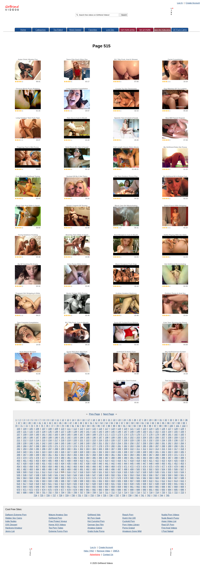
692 (157, 490)
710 (100, 492)
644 (25, 487)
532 (169, 472)
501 (144, 469)
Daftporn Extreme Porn (16, 515)
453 (182, 463)
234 (163, 440)
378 (50, 458)
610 (151, 481)
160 (37, 434)
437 (81, 463)
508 (18, 472)
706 (75, 492)
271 (56, 446)
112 (75, 429)
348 (31, 455)
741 (142, 495)
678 (69, 490)
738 (123, 495)
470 (119, 466)
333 (106, 452)
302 (81, 449)
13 (68, 420)
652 (75, 487)
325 (56, 452)
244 (56, 443)
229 (132, 440)
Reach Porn (127, 515)
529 (151, 472)
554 (138, 475)
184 (18, 437)
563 (25, 478)
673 (37, 490)
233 (157, 440)
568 (56, 478)
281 (119, 446)
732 (86, 495)
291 (182, 446)
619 (37, 484)
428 (25, 463)
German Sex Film (96, 525)
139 (75, 432)
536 (25, 475)
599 (81, 481)
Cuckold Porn (128, 521)
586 (169, 478)
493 (94, 469)
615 (182, 481)
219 (69, 440)
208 (169, 437)
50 (86, 423)
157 (18, 434)
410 (81, 461)
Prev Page (94, 414)
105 (31, 429)
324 (50, 452)
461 (62, 466)
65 (163, 423)
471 (125, 466)
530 (157, 472)
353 (62, 455)
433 (56, 463)
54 (107, 423)
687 (125, 490)
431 (43, 463)
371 (176, 455)
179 (157, 434)
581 (138, 478)
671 (25, 490)
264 (182, 443)
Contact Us (108, 554)
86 (98, 426)
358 (94, 455)
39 (29, 423)
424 (169, 461)
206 (157, 437)
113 (81, 429)
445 (132, 463)
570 (69, 478)
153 (163, 432)
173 (119, 434)
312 (144, 449)
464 (81, 466)
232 (151, 440)
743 (155, 495)
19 (99, 420)
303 (88, 449)
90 (119, 426)
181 (169, 434)
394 (151, 458)
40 (35, 423)
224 (100, 440)
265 (18, 446)
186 (31, 437)
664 (151, 487)
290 (176, 446)
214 (37, 440)
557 (157, 475)
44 (55, 423)
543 (69, 475)
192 (69, 437)
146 (119, 432)
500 (138, 469)
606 (125, 481)
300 (69, 449)
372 (182, 455)
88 (109, 426)
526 (132, 472)
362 (119, 455)
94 (140, 426)
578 (119, 478)
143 (100, 432)
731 (79, 495)
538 (37, 475)
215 (43, 440)
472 (132, 466)
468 (106, 466)
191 (62, 437)
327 (69, 452)
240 (31, 443)
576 (106, 478)
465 (88, 466)
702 (50, 492)
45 (60, 423)
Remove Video (103, 551)
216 (50, 440)
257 (138, 443)
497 (119, 469)
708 (88, 492)
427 (18, 463)
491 (81, 469)
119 (119, 429)
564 (31, 478)
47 (71, 423)
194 (81, 437)
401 (25, 461)
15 (78, 420)
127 (169, 429)
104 (25, 429)
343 (169, 452)
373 (18, 458)
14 (73, 420)
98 (160, 426)
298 (56, 449)
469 (113, 466)
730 (73, 495)
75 (42, 426)
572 (81, 478)
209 (176, 437)
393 (144, 458)
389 (119, 458)
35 (181, 420)
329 (81, 452)
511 (37, 472)
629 (100, 484)
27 (140, 420)
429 (31, 463)
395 (157, 458)
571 (75, 478)
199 (113, 437)
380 (62, 458)
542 (62, 475)
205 (151, 437)
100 (171, 426)
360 (106, 455)
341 (157, 452)
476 (157, 466)
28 (145, 420)
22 (114, 420)
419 (138, 461)
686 (119, 490)
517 (75, 472)
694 (169, 490)
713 (119, 492)
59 (132, 423)
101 (177, 426)
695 (176, 490)
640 (169, 484)
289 (169, 446)
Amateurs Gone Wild (132, 531)
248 (81, 443)
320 (25, 452)
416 (119, 461)
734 (98, 495)
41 (40, 423)
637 (151, 484)
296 (43, 449)
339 (144, 452)
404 (43, 461)
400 (18, 461)
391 (132, 458)
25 (130, 420)
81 (73, 426)
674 (43, 490)
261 (163, 443)
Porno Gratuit (128, 528)
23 (119, 420)
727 (54, 495)
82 (78, 426)
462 (69, 466)
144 (106, 432)
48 (76, 423)
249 (88, 443)
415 (113, 461)
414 (106, 461)
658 (113, 487)
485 (43, 469)
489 (69, 469)
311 (138, 449)
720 (163, 492)
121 (132, 429)
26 (135, 420)
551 (119, 475)
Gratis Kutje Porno (96, 531)
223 (94, 440)
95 (145, 426)
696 (182, 490)
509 (25, 472)
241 (37, 443)
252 (106, 443)
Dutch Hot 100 (129, 518)
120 (125, 429)
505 (169, 469)
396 (163, 458)
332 (100, 452)
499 (132, 469)
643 (18, 487)
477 (163, 466)
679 (75, 490)
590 (25, 481)
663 (144, 487)
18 (94, 420)
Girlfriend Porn (55, 518)
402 (31, 461)
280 (113, 446)
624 (69, 484)
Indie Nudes (10, 521)
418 (132, 461)
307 (113, 449)
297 (50, 449)
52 (96, 423)
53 (101, 423)
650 (62, 487)
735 (104, 495)
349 (37, 455)
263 (176, 443)
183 (182, 434)
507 (182, 469)
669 (182, 487)
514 (56, 472)
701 (43, 492)
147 (125, 432)
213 (31, 440)
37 (19, 423)
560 (176, 475)
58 (127, 423)
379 (56, 458)
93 (134, 426)
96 (150, 426)
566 (43, 478)
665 (157, 487)
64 (158, 423)
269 (43, 446)
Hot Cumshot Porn (96, 521)
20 (104, 420)
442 (113, 463)
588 (182, 478)
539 (43, 475)
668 (176, 487)
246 (69, 443)
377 (43, 458)
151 (151, 432)
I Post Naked (167, 531)
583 (151, 478)
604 (113, 481)
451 (169, 463)
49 (81, 423)
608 (138, 481)
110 (62, 429)
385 (94, 458)
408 (69, 461)
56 (117, 423)
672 (31, 490)
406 (56, 461)
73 (32, 426)
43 (50, 423)
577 (113, 478)
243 (50, 443)
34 (176, 420)
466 (94, 466)
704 (62, 492)
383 (81, 458)
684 (106, 490)
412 (94, 461)
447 (144, 463)
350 (43, 455)
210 (182, 437)
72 (27, 426)
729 (67, 495)
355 (75, 455)
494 (100, 469)
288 (163, 446)
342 (163, 452)
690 (144, 490)
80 (68, 426)
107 (43, 429)
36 (186, 420)
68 (178, 423)
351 (50, 455)
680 (81, 490)
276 (88, 446)
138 (69, 432)
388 (113, 458)
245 (62, 443)
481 (18, 469)
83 (83, 426)
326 (62, 452)
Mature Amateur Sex (58, 515)
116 (100, 429)
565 (37, 478)
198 (106, 437)
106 (37, 429)
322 (37, 452)
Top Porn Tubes (56, 528)
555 (144, 475)
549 (106, 475)
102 (184, 426)
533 (176, 472)
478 (169, 466)
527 (138, 472)
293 (25, 449)
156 (182, 432)
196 (94, 437)
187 (37, 437)
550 (113, 475)
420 (144, 461)
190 (56, 437)
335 (119, 452)
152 (157, 432)
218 (62, 440)
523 (113, 472)
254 (119, 443)
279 (106, 446)
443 (119, 463)
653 (81, 487)
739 (130, 495)
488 (62, 469)
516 (69, 472)
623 (62, 484)
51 (91, 423)
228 (125, 440)
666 (163, 487)
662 (138, 487)
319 (18, 452)
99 (165, 426)
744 (161, 495)
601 (94, 481)
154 (169, 432)
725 (42, 495)
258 (144, 443)
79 (62, 426)
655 (94, 487)
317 (176, 449)
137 (62, 432)
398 (176, 458)
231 (144, 440)
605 (119, 481)
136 (56, 432)
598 (75, 481)
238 (18, 443)
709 (94, 492)
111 (69, 429)
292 (18, 449)
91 (124, 426)
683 (100, 490)
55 (112, 423)
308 (119, 449)
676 (56, 490)
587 (176, 478)
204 (144, 437)
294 (31, 449)
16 (83, 420)
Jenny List (10, 531)
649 (56, 487)
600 (88, 481)
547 (94, 475)
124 (151, 429)
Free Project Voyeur (58, 521)
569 (62, 478)
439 (94, 463)
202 (132, 437)
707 (81, 492)
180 (163, 434)
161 (43, 434)
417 (125, 461)
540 (50, 475)
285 (144, 446)
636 (144, 484)
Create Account (193, 3)
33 (171, 420)
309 (125, 449)
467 (100, 466)
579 (125, 478)
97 (155, 426)
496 (113, 469)
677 (62, 490)
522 (106, 472)
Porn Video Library (130, 525)
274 (75, 446)
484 (37, 469)
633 (125, 484)
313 (151, 449)
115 (94, 429)
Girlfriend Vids (94, 515)
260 (157, 443)
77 (52, 426)
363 (125, 455)
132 (31, 432)
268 (37, 446)
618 (31, 484)
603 (106, 481)
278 (100, 446)
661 (132, 487)
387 (106, 458)
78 (57, 426)
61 (143, 423)
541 (56, 475)
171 (106, 434)
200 (119, 437)
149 (138, 432)
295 (37, 449)
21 (109, 420)
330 (88, 452)
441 (106, 463)
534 (182, 472)
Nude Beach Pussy (170, 518)
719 (157, 492)
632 (119, 484)
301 (75, 449)
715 (132, 492)
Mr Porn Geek (94, 518)
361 (113, 455)
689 (138, 490)
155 (176, 432)
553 (132, 475)
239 (25, 443)
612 (163, 481)
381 (69, 458)
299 (62, 449)
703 (56, 492)
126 (163, 429)
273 (69, 446)
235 (169, 440)
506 (176, 469)
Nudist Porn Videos (170, 515)
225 (106, 440)
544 (75, 475)
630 (106, 484)
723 (182, 492)
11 (58, 420)
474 (144, 466)
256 (132, 443)
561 (182, 475)
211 (18, 440)
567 (50, 478)
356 (81, 455)
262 (169, 443)
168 (88, 434)
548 (100, 475)
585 (163, 478)
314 (157, 449)
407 (62, 461)
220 (75, 440)
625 (75, 484)
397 (169, 458)
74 (37, 426)
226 (113, 440)
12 (63, 420)
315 (163, 449)
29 (150, 420)
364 (132, 455)
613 (169, 481)
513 (50, 472)
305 (100, 449)
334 (113, 452)
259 (151, 443)
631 (113, 484)
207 (163, 437)
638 (157, 484)
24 (125, 420)
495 (106, 469)
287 (157, 446)
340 (151, 452)
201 (125, 437)
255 (125, 443)
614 (176, 481)
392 (138, 458)
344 (176, 452)
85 (93, 426)
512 (43, 472)
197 (100, 437)
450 (163, 463)
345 (182, 452)
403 (37, 461)
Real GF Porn (167, 525)
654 (88, 487)
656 (100, 487)
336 (125, 452)
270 (50, 446)
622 (56, 484)
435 (69, 463)
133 (37, 432)
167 (81, 434)
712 (113, 492)
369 (163, 455)
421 (151, 461)
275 (81, 446)
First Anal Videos (169, 528)
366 (144, 455)
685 (113, 490)
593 (43, 481)
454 (18, 466)
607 (132, 481)
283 (132, 446)
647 (43, 487)
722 (176, 492)
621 (50, 484)
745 (167, 495)
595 (56, 481)
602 (100, 481)
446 (138, 463)
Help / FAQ (89, 551)
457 (37, 466)
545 (81, 475)
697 (18, 492)
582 (144, 478)
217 (56, 440)
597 (69, 481)
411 (88, 461)
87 (104, 426)
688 (132, 490)
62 (148, 423)
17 (88, 420)
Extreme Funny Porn (58, 531)
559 (169, 475)
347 (25, 455)
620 (43, 484)
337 (132, 452)
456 (31, 466)
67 (173, 423)
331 (94, 452)
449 (157, 463)
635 (138, 484)
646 (37, 487)
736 (111, 495)
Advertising (95, 554)
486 (50, 469)
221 (81, 440)
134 (43, 432)
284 (138, 446)
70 (16, 426)
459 (50, 466)
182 (176, 434)
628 (94, 484)
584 (157, 478)
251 (100, 443)
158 (25, 434)
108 (50, 429)
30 (155, 420)
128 (176, 429)
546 (88, 475)
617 (25, 484)
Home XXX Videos (57, 525)
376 (37, 458)
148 (132, 432)
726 (48, 495)
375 (31, 458)
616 (18, 484)
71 (21, 426)
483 (31, 469)
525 (125, 472)
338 (138, 452)
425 (176, 461)
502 (151, 469)
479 (176, 466)
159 (31, 434)
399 (182, 458)
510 (31, 472)
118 (113, 429)
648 (50, 487)
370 (169, 455)
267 (31, 446)
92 (129, 426)
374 (25, 458)
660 (125, 487)
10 (52, 420)
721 (169, 492)
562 (18, 478)
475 (151, 466)
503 (157, 469)
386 (100, 458)
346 (18, 455)
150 (144, 432)
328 (75, 452)
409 (75, 461)
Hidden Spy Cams (13, 518)
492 (88, 469)
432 (50, 463)
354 (69, 455)
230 (138, 440)
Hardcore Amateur (13, 528)
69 (184, 423)
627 (88, 484)
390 (125, 458)
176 (138, 434)
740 (136, 495)
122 (138, 429)
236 (176, 440)
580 (132, 478)
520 (94, 472)
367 (151, 455)
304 (94, 449)
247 (75, 443)
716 (138, 492)
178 (151, 434)
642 (182, 484)
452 (176, 463)
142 (94, 432)
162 (50, 434)
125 (157, 429)
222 (88, 440)
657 (106, 487)
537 (31, 475)
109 (56, 429)
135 (50, 432)
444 (125, 463)
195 (88, 437)
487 (56, 469)
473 (138, 466)
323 (43, 452)
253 (113, 443)
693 (163, 490)
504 (163, 469)
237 (182, 440)
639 (163, 484)
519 (88, 472)
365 (138, 455)
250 (94, 443)
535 (18, 475)
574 (94, 478)
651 (69, 487)
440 (100, 463)
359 (100, 455)
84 (88, 426)
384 (88, 458)
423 (163, 461)
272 (62, 446)
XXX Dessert (11, 525)
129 (182, 429)
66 (168, 423)
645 (31, 487)
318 (182, 449)
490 (75, 469)
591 (31, 481)
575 (100, 478)
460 (56, 466)
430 (37, 463)
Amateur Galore (95, 528)
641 (176, 484)
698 (25, 492)
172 (113, 434)
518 (81, 472)
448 (151, 463)
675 (50, 490)
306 (106, 449)
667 (169, 487)
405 (50, 461)
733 (92, 495)
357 (88, 455)
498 (125, 469)
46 (65, 423)
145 (113, 432)
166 (75, 434)
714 (125, 492)
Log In (180, 3)
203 (138, 437)
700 (37, 492)
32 (166, 420)
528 (144, 472)
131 (25, 432)
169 (94, 434)
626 (81, 484)
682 (94, 490)
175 (132, 434)
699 (31, 492)
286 (151, 446)
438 (88, 463)
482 (25, 469)
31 (161, 420)
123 (144, 429)
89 (114, 426)
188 (43, 437)
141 (88, 432)
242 (43, 443)
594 (50, 481)
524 (119, 472)
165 (69, 434)
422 (157, 461)
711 (106, 492)
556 (151, 475)
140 (81, 432)
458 (43, 466)
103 (18, 429)
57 (122, 423)
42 (45, 423)
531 (163, 472)
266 (25, 446)
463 (75, 466)
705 (69, 492)
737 (117, 495)
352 (56, 455)
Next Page (108, 414)
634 (132, 484)
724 (35, 495)
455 (25, 466)
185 (25, 437)
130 (18, 432)
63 (153, 423)
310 (132, 449)
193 (75, 437)
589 (18, 481)
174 (125, 434)
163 (56, 434)
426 (182, 461)
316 (169, 449)
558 (163, 475)
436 (75, 463)
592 (37, 481)
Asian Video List (168, 521)
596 (62, 481)
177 (144, 434)
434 (62, 463)
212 (25, 440)
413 (100, 461)
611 (157, 481)
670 (18, 490)
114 (88, 429)
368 (157, 455)
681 (88, 490)
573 (88, 478)
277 (94, 446)
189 (50, 437)
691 (151, 490)
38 (24, 423)
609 (144, 481)
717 (144, 492)
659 (119, 487)
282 (125, 446)
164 (62, 434)
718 (151, 492)
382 (75, 458)
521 (100, 472)
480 (182, 466)
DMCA (116, 551)
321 (31, 452)
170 (100, 434)
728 (60, 495)
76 (47, 426)
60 (137, 423)
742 (148, 495)
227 (119, 440)
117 (106, 429)
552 (125, 475)
